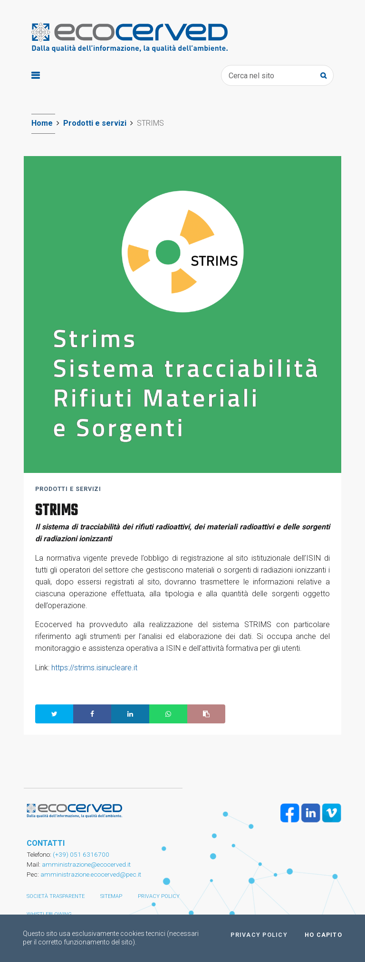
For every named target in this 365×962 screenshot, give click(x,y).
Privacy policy (159, 896)
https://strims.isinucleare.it (94, 667)
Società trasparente (56, 896)
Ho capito (323, 935)
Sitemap (111, 896)
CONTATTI (46, 843)
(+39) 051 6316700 (80, 854)
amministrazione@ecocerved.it (86, 864)
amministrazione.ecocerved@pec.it (90, 874)
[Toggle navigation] (35, 75)
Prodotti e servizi (94, 123)
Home (42, 123)
